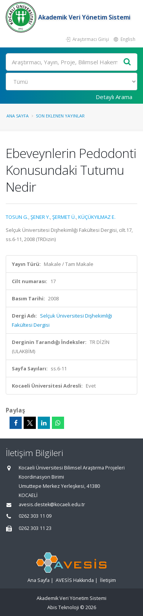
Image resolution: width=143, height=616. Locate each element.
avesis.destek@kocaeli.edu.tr (52, 504)
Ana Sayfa (17, 116)
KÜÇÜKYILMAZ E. (97, 216)
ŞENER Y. (40, 216)
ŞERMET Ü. (64, 216)
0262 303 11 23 (35, 528)
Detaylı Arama (114, 97)
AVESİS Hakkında (75, 580)
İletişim (108, 580)
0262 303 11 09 (35, 516)
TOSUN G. (17, 216)
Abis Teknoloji (63, 607)
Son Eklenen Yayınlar (60, 116)
